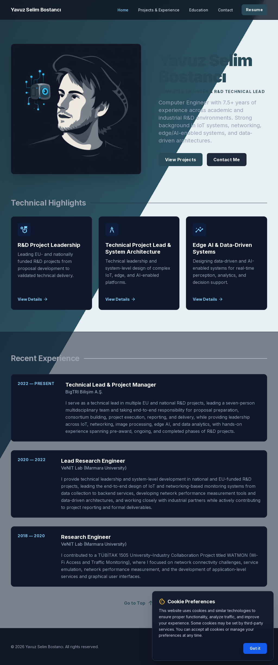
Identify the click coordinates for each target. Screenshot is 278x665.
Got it (255, 648)
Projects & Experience (158, 10)
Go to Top (139, 603)
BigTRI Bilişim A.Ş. (84, 391)
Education (198, 10)
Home (123, 10)
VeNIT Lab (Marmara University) (94, 468)
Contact (225, 10)
